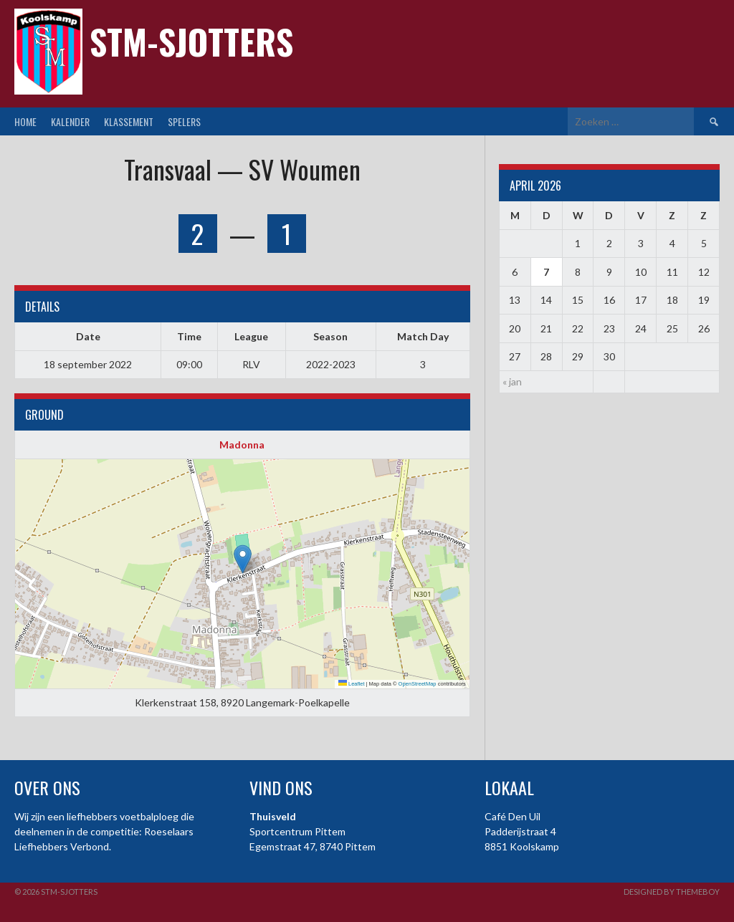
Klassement (128, 121)
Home (25, 121)
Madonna (241, 444)
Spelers (184, 121)
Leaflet (351, 684)
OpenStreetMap (418, 684)
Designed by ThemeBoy (672, 891)
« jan (512, 381)
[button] (243, 559)
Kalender (70, 121)
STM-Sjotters (191, 41)
